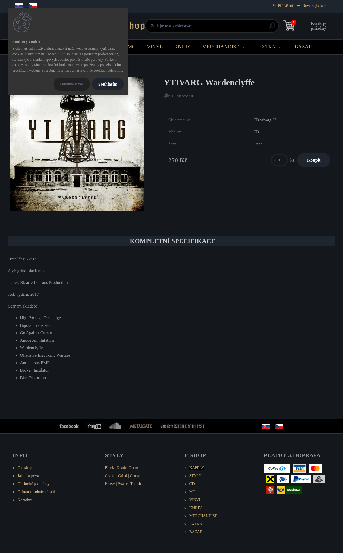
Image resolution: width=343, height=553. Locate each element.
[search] (236, 27)
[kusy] (277, 161)
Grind (122, 476)
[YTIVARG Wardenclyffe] (77, 144)
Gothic (110, 476)
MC (132, 46)
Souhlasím (107, 84)
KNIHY (182, 46)
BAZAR (303, 46)
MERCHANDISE (220, 46)
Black (109, 468)
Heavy (110, 484)
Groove (135, 476)
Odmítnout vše (71, 84)
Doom (133, 468)
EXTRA (266, 46)
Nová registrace (314, 6)
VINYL (155, 46)
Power (123, 484)
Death (121, 468)
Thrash (135, 484)
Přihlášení (285, 6)
